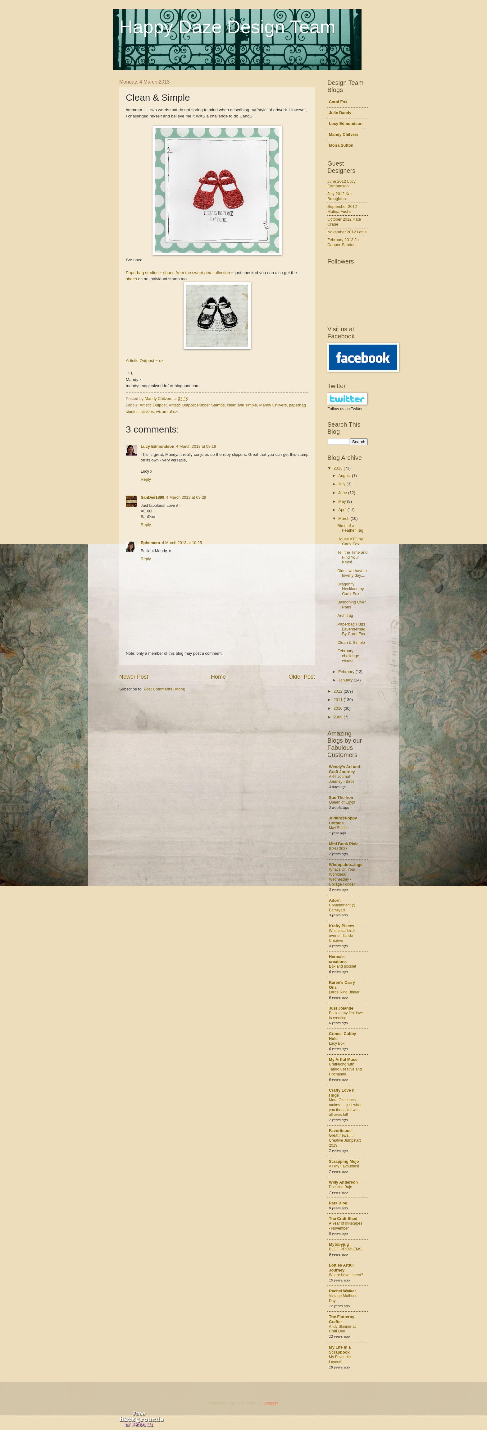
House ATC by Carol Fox (350, 541)
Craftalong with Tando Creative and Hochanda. (345, 1069)
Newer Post (133, 677)
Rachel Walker (342, 1291)
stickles (147, 411)
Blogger (271, 1403)
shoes (131, 279)
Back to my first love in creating (346, 1015)
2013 (339, 468)
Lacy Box (336, 1043)
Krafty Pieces (341, 926)
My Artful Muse (343, 1059)
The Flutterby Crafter (341, 1319)
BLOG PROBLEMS (345, 1249)
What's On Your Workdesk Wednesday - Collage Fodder (342, 877)
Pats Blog (338, 1203)
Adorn (335, 900)
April (342, 509)
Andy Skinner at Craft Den (342, 1329)
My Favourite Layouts (340, 1359)
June (343, 492)
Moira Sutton (341, 145)
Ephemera (150, 542)
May (342, 501)
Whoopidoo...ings (345, 864)
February (346, 671)
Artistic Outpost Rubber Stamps (197, 405)
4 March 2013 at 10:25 (182, 542)
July (342, 484)
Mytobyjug (339, 1244)
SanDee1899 (152, 497)
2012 (339, 691)
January (345, 680)
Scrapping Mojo (344, 1161)
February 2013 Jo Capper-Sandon (343, 242)
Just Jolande (341, 1008)
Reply (146, 479)
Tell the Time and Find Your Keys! (352, 557)
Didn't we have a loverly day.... (352, 573)
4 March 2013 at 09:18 (196, 446)
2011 (339, 699)
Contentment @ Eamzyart (342, 907)
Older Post (302, 677)
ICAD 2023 (338, 848)
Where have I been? (346, 1275)
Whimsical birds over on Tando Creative (342, 935)
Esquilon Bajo (340, 1187)
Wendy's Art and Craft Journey (344, 769)
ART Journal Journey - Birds (341, 779)
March (344, 518)
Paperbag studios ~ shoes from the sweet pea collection (178, 272)
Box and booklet (342, 966)
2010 (339, 708)
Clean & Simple (351, 642)
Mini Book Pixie (343, 843)
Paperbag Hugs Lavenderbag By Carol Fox (351, 629)
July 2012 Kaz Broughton (340, 196)
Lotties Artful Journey (341, 1267)
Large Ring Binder (344, 992)
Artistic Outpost (152, 405)
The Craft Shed (343, 1218)
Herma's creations (338, 959)
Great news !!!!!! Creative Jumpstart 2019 (345, 1140)
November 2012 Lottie (347, 232)
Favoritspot (340, 1130)
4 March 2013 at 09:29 (186, 497)
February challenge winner (348, 656)
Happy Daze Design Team (227, 26)
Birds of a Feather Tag (350, 528)
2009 (339, 717)
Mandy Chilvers (273, 405)
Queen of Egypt (342, 802)
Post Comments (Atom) (164, 689)
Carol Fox (338, 101)
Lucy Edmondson (157, 446)
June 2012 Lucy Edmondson (341, 183)
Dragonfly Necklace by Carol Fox (350, 589)
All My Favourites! (344, 1166)
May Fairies (338, 828)
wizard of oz (166, 411)
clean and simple (242, 405)
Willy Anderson (343, 1182)
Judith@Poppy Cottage (343, 820)
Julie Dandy (340, 112)
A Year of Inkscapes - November (345, 1226)
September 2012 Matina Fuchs (342, 208)
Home (218, 677)
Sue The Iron (341, 797)
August (345, 475)
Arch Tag (345, 615)
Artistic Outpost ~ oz (144, 360)
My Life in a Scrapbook (340, 1349)
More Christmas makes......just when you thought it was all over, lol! (345, 1107)
